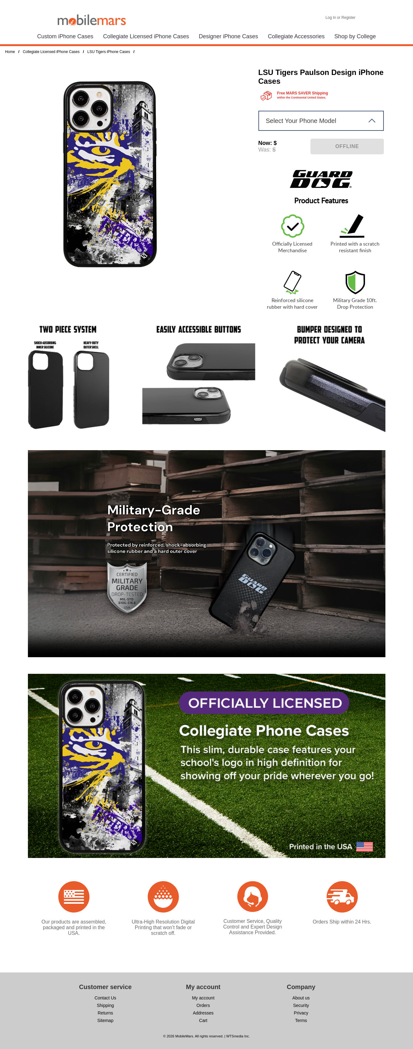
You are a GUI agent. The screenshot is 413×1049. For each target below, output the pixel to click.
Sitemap (105, 1020)
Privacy (301, 1012)
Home (10, 52)
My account (203, 997)
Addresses (203, 1012)
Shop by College (355, 36)
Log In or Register (340, 17)
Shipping (105, 1005)
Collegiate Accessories (296, 36)
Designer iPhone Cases (228, 36)
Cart (203, 1020)
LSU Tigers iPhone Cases (108, 52)
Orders (203, 1005)
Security (301, 1005)
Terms (301, 1020)
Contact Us (105, 997)
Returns (105, 1012)
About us (301, 997)
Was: (264, 149)
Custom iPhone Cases (65, 36)
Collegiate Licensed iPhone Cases (146, 36)
